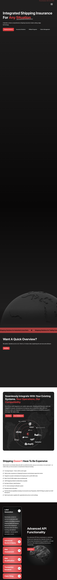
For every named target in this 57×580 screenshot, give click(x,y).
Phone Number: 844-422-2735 (46, 0)
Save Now (6, 348)
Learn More (30, 549)
